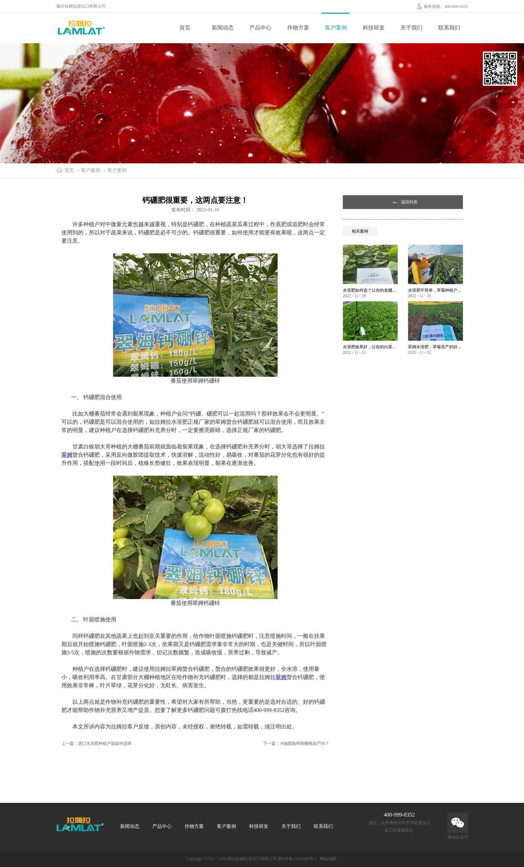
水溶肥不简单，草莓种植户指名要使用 (435, 290)
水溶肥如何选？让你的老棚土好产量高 (370, 290)
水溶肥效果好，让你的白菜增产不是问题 (370, 346)
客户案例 (90, 170)
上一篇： (96, 743)
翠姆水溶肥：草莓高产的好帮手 (435, 346)
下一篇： (296, 743)
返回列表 (409, 202)
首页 (184, 28)
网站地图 (327, 858)
